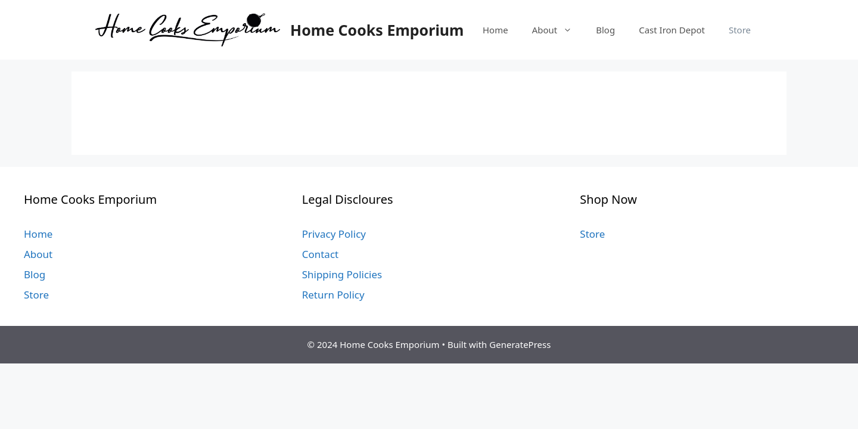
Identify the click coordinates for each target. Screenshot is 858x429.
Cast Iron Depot (672, 30)
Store (740, 30)
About (558, 30)
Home (495, 30)
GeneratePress (520, 344)
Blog (605, 30)
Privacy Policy (334, 234)
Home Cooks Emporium (377, 30)
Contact (320, 254)
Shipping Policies (342, 274)
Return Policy (333, 294)
